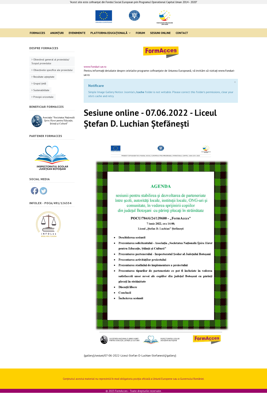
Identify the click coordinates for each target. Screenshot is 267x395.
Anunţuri (57, 33)
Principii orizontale (43, 97)
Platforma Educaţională (108, 33)
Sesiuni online (160, 33)
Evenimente (77, 33)
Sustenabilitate (41, 90)
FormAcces (37, 33)
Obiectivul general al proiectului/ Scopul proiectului (50, 61)
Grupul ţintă (39, 83)
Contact (182, 33)
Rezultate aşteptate (43, 76)
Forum (140, 33)
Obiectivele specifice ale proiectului (53, 70)
